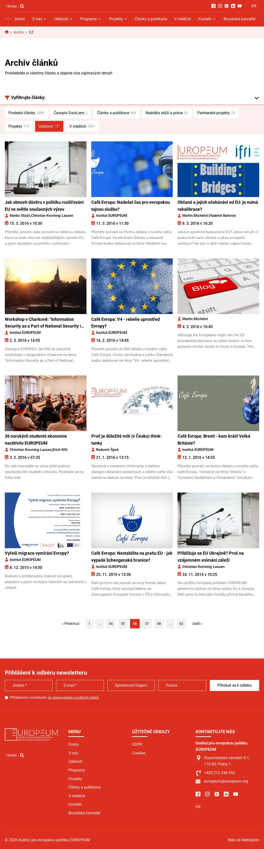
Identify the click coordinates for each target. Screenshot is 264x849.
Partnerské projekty (216, 113)
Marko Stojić (20, 215)
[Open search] (15, 6)
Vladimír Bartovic (222, 215)
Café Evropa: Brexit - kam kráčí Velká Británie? (214, 440)
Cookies (138, 753)
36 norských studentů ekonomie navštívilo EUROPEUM (36, 440)
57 (147, 623)
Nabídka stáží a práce (167, 113)
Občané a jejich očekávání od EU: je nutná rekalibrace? (218, 206)
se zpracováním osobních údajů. (73, 697)
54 (111, 623)
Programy (91, 19)
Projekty (118, 19)
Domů (20, 19)
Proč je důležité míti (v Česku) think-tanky (126, 440)
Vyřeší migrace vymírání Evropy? (37, 553)
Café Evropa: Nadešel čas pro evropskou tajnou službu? (130, 206)
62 (181, 623)
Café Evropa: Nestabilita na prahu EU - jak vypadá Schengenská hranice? (131, 557)
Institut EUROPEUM (111, 215)
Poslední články (26, 113)
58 (159, 623)
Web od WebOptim (243, 840)
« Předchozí (70, 623)
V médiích (182, 19)
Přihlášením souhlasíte (54, 697)
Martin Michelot (195, 215)
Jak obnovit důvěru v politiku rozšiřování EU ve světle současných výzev (44, 206)
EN (253, 6)
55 (123, 623)
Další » (197, 623)
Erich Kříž (60, 450)
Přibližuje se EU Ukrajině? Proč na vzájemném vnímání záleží (211, 557)
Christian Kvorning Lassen (52, 215)
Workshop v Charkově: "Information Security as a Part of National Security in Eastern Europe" (44, 323)
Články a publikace (151, 19)
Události (63, 19)
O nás (39, 19)
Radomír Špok (107, 450)
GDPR (137, 744)
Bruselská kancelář (240, 19)
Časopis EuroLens (70, 113)
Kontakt (207, 19)
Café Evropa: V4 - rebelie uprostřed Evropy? (125, 323)
